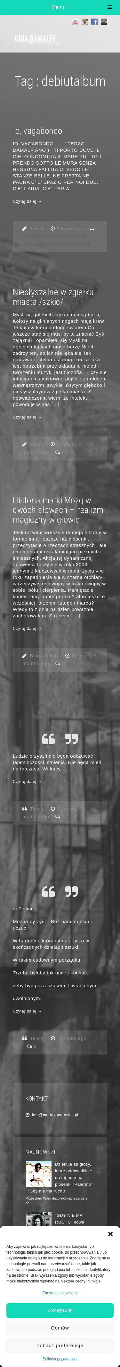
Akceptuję (60, 1310)
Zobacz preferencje (59, 1345)
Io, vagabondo (37, 131)
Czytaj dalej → (27, 201)
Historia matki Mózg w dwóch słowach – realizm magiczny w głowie (58, 510)
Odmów (60, 1327)
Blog (35, 655)
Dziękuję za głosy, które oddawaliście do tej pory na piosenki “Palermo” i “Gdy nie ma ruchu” (59, 1178)
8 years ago (71, 228)
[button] (110, 1234)
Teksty (37, 228)
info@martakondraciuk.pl (55, 1115)
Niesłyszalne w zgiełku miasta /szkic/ (53, 297)
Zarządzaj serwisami (60, 1293)
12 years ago (72, 1038)
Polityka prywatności (60, 1359)
